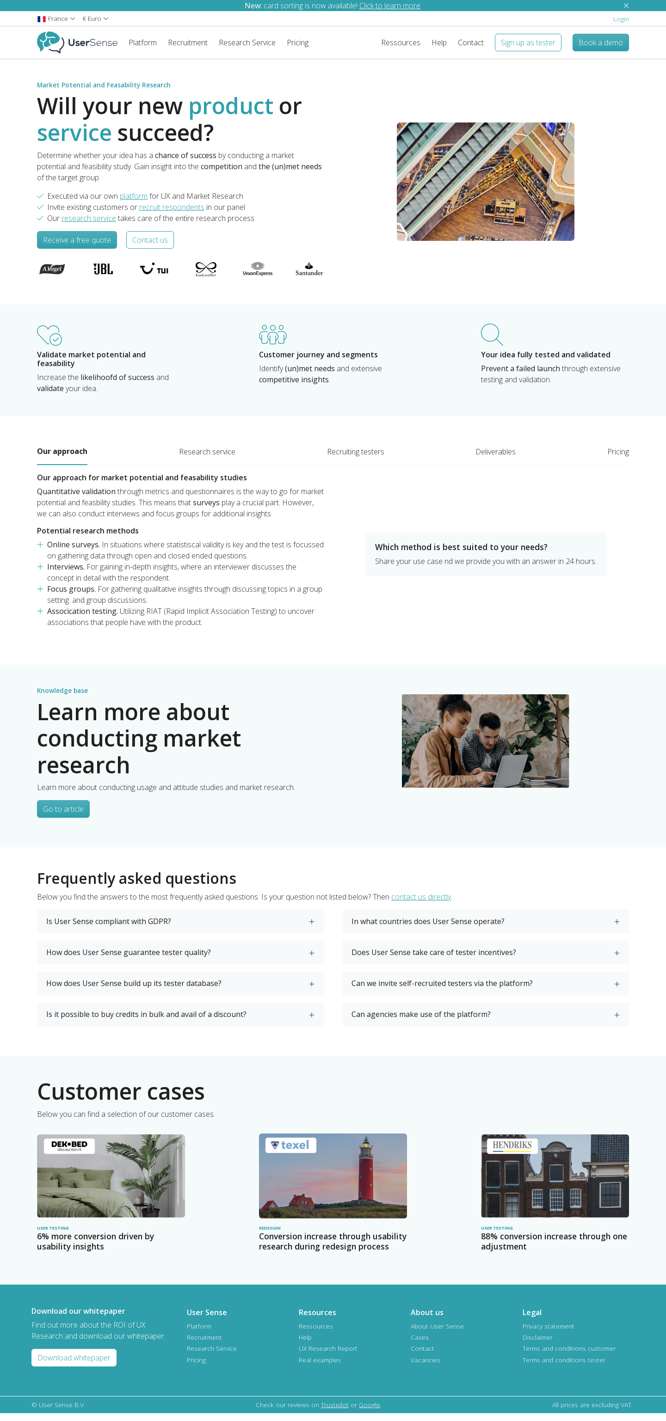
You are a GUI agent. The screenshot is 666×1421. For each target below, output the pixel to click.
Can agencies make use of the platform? (421, 1022)
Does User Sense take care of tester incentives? (434, 960)
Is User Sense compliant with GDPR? (108, 929)
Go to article (63, 816)
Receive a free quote (77, 247)
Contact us (150, 247)
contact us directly (421, 904)
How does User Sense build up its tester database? (134, 991)
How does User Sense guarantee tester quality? (128, 960)
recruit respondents (171, 214)
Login (621, 18)
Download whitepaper (74, 1365)
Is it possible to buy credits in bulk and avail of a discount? (146, 1022)
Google (369, 1412)
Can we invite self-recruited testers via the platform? (442, 991)
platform (134, 203)
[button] (56, 18)
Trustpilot (335, 1412)
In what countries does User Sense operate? (428, 929)
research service (89, 225)
